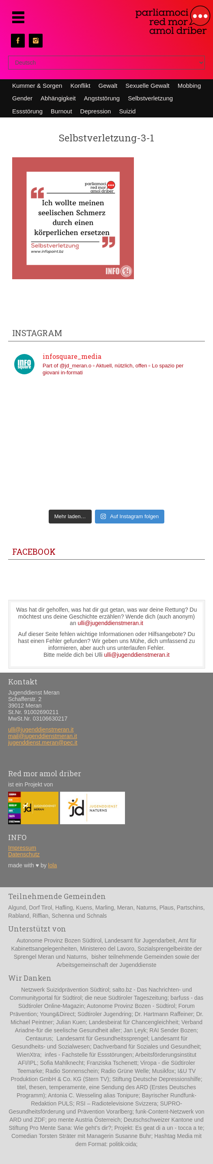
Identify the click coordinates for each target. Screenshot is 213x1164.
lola (52, 865)
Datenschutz (24, 854)
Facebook (34, 551)
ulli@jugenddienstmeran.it (110, 623)
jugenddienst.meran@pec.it (42, 742)
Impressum (22, 848)
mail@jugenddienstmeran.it (42, 736)
